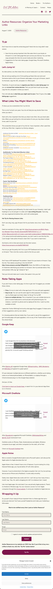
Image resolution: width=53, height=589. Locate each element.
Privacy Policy (30, 586)
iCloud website (20, 489)
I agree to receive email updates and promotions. (26, 534)
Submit (26, 539)
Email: (4, 527)
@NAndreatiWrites (38, 435)
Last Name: (5, 519)
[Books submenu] (40, 3)
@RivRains (8, 369)
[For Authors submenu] (50, 3)
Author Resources (21, 30)
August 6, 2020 (45, 345)
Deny (26, 578)
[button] (50, 561)
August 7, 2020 (45, 414)
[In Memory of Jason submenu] (37, 7)
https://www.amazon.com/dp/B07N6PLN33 (15, 245)
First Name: (5, 512)
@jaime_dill (9, 366)
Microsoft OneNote (14, 448)
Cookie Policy (23, 586)
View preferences (26, 583)
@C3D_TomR (6, 438)
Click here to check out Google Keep (13, 386)
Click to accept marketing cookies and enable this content (26, 345)
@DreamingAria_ (33, 366)
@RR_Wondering (44, 366)
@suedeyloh (9, 435)
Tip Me (26, 552)
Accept (26, 574)
